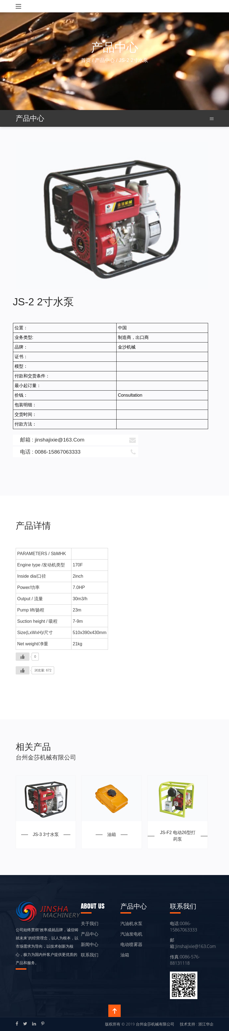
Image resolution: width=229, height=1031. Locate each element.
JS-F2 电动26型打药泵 (177, 835)
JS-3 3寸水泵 (46, 834)
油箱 (111, 834)
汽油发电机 (131, 934)
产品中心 (105, 60)
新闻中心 (89, 944)
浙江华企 (206, 1024)
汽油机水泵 (131, 923)
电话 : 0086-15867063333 (78, 452)
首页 (86, 60)
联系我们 (89, 955)
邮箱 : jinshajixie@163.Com (78, 440)
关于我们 (89, 923)
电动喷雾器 (131, 944)
